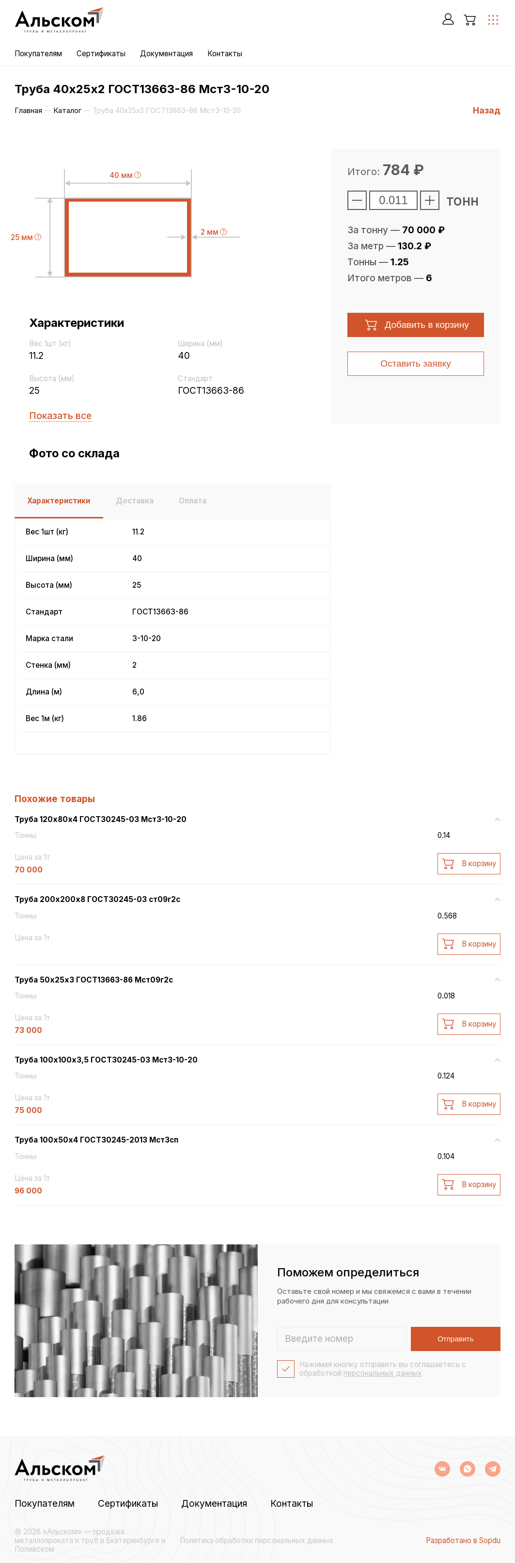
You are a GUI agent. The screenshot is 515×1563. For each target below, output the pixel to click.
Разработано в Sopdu (463, 1540)
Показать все (60, 415)
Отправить (457, 1339)
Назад (486, 110)
